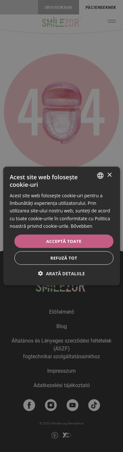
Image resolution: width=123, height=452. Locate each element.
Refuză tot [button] (63, 258)
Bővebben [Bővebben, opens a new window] (81, 226)
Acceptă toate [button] (64, 241)
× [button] (109, 175)
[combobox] (100, 175)
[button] (61, 273)
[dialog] (61, 226)
